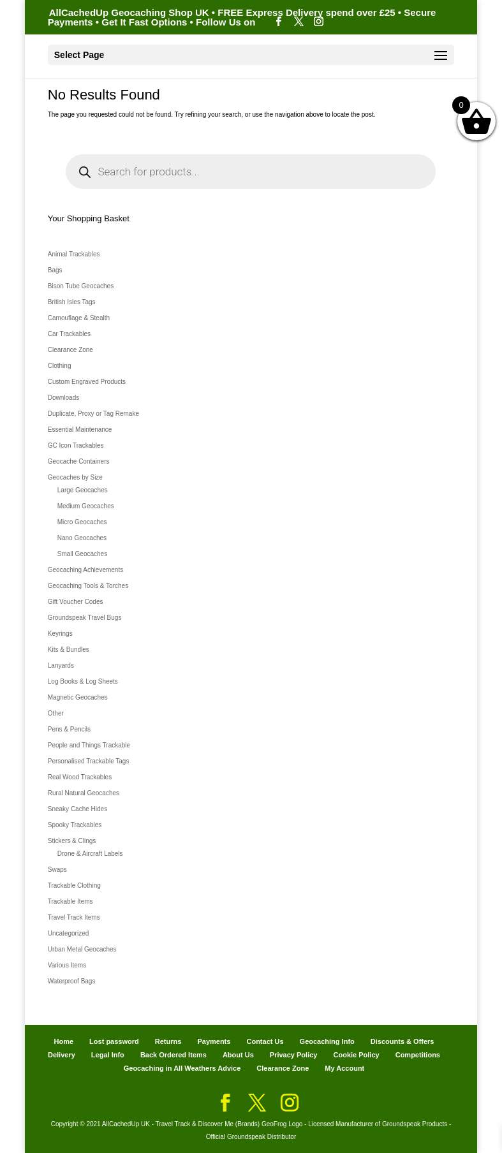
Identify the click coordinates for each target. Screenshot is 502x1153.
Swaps (57, 869)
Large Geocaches (82, 490)
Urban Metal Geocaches (82, 949)
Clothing (59, 365)
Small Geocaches (82, 553)
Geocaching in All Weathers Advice (182, 1068)
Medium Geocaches (85, 506)
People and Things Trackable (89, 745)
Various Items (67, 965)
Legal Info (107, 1055)
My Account (344, 1068)
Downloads (63, 397)
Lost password (114, 1041)
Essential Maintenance (80, 429)
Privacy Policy (294, 1055)
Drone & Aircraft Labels (90, 853)
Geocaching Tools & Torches (88, 585)
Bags (55, 270)
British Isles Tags (72, 301)
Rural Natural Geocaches (83, 793)
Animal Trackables (74, 254)
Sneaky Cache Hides (77, 808)
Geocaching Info (327, 1041)
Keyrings (60, 633)
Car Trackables (69, 333)
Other (56, 713)
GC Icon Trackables (76, 445)
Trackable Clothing (74, 885)
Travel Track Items (74, 917)
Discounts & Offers (402, 1041)
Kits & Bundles (68, 649)
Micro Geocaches (82, 521)
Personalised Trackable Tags (88, 761)
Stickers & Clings (72, 840)
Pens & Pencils (69, 729)
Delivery (61, 1055)
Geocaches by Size (75, 477)
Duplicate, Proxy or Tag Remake (93, 413)
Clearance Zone (70, 349)
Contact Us (264, 1041)
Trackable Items (70, 901)
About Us (238, 1055)
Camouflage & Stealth (79, 317)
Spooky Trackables (75, 824)
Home (63, 1041)
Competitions (417, 1055)
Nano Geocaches (82, 537)
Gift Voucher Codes (75, 601)
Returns (168, 1041)
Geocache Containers (79, 461)
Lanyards (61, 665)
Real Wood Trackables (80, 777)
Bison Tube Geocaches (81, 286)
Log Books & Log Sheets (83, 681)
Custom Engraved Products (87, 381)
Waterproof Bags (72, 981)
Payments (213, 1041)
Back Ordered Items (173, 1055)
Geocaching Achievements (85, 569)
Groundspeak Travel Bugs (85, 617)
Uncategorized (68, 933)
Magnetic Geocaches (78, 697)
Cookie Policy (357, 1055)
